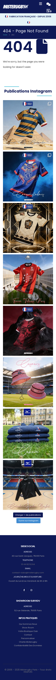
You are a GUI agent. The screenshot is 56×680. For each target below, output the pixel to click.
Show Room (28, 627)
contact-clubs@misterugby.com (28, 572)
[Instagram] (31, 590)
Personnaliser (28, 638)
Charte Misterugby (28, 642)
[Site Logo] (15, 6)
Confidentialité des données (28, 645)
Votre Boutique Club (28, 631)
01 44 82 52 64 (28, 564)
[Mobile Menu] (40, 4)
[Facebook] (24, 590)
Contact (28, 634)
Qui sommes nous (28, 624)
